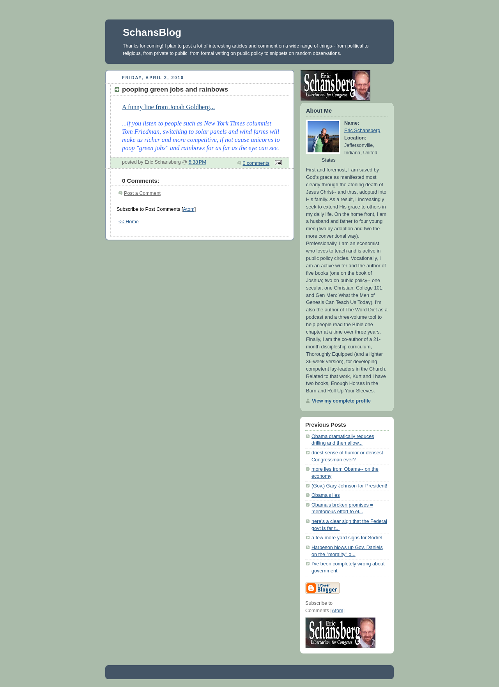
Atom (188, 209)
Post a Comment (142, 193)
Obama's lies (325, 495)
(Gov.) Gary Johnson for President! (349, 486)
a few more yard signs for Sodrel (346, 537)
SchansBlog (152, 32)
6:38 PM (197, 162)
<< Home (129, 221)
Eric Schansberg (362, 130)
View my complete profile (341, 401)
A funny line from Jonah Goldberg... (168, 107)
